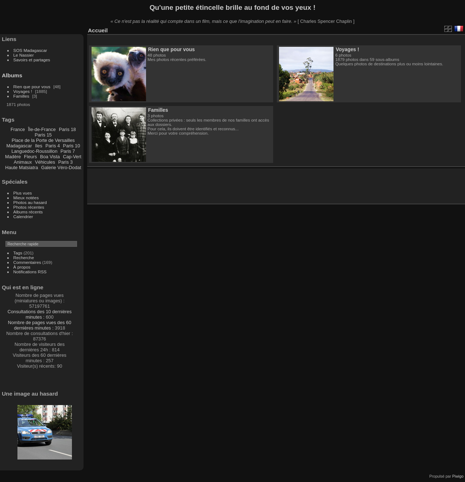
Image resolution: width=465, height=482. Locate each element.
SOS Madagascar (30, 50)
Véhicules (45, 162)
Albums (12, 75)
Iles (38, 145)
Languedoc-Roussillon (34, 151)
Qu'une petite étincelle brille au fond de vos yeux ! (233, 7)
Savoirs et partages (31, 59)
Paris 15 (43, 135)
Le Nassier (23, 55)
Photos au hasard (30, 202)
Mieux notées (26, 197)
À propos (22, 267)
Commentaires (27, 262)
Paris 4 (52, 145)
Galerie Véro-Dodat (61, 167)
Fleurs (30, 156)
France (18, 129)
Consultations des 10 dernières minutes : (40, 314)
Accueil (98, 30)
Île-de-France (42, 129)
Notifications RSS (30, 271)
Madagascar (19, 145)
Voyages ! (22, 91)
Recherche (23, 257)
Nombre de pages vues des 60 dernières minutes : (39, 325)
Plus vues (22, 193)
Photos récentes (28, 207)
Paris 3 (65, 162)
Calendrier (23, 216)
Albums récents (28, 211)
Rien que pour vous (32, 86)
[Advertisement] (178, 185)
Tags (18, 252)
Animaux (23, 162)
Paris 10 (71, 145)
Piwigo (458, 476)
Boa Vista (50, 156)
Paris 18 (67, 129)
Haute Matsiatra (21, 167)
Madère (13, 156)
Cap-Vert (72, 156)
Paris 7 (68, 151)
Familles (21, 96)
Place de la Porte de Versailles (43, 140)
